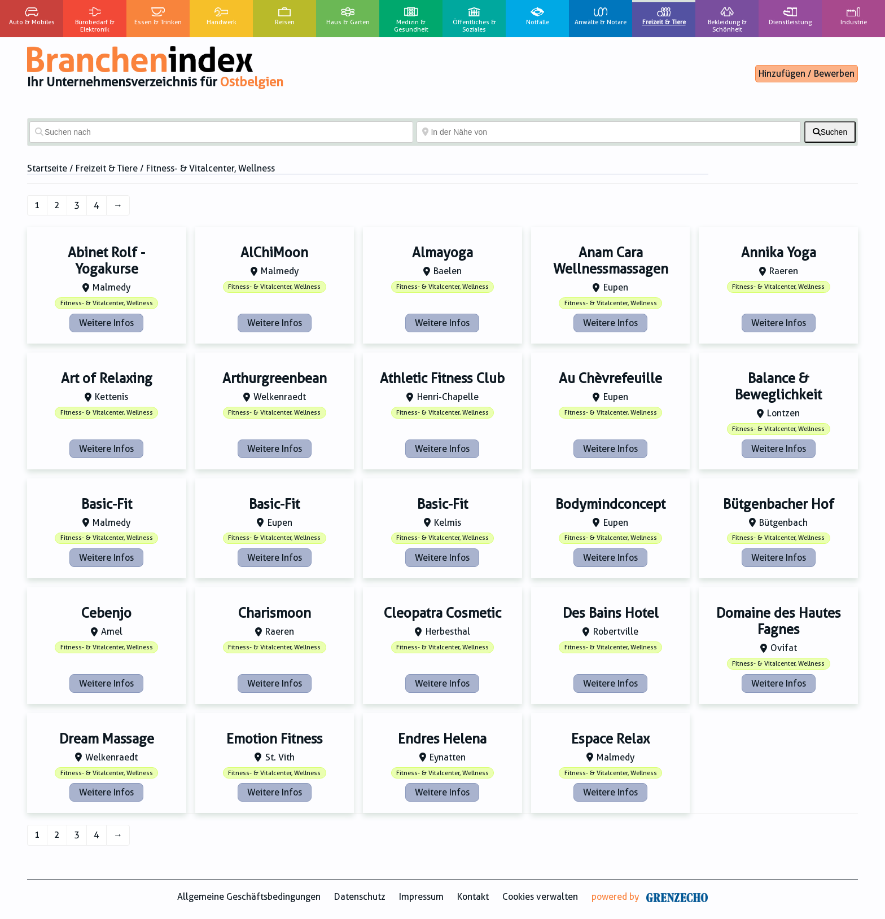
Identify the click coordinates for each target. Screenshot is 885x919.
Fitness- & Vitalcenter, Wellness (106, 303)
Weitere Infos (106, 323)
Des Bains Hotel (611, 613)
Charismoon (274, 613)
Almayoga (442, 253)
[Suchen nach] (221, 132)
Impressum (421, 896)
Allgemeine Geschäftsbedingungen (249, 896)
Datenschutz (359, 896)
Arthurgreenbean (274, 378)
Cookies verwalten (540, 896)
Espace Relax (610, 739)
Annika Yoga (778, 253)
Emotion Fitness (274, 739)
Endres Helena (442, 739)
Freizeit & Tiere (107, 168)
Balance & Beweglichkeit (778, 387)
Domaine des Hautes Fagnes (778, 621)
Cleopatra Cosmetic (442, 613)
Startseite (47, 168)
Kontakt (473, 896)
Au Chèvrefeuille (610, 378)
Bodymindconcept (610, 504)
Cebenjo (106, 613)
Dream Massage (106, 739)
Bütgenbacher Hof (778, 504)
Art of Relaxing (106, 378)
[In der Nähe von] (608, 132)
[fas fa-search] (830, 132)
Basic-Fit (106, 504)
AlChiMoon (274, 253)
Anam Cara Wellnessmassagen (610, 261)
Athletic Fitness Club (442, 378)
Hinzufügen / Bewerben (807, 73)
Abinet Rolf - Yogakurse (106, 261)
